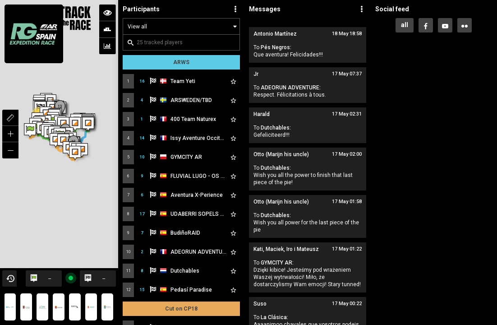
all (404, 24)
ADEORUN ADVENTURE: (291, 87)
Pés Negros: (276, 47)
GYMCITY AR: (277, 263)
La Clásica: (274, 317)
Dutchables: (276, 128)
